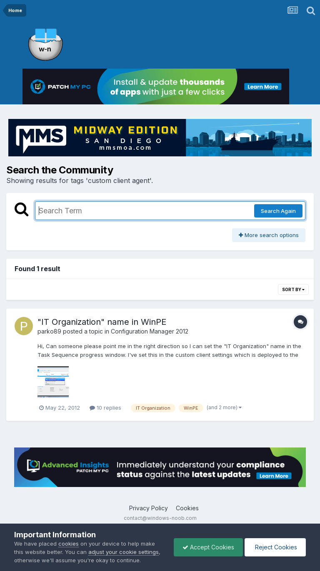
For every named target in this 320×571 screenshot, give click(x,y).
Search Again (278, 211)
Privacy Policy (148, 508)
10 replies (105, 407)
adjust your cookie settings (123, 552)
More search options (269, 235)
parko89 (49, 331)
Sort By (293, 289)
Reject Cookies (275, 547)
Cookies (187, 508)
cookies (68, 543)
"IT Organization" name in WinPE (102, 322)
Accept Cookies (208, 547)
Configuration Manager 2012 (149, 331)
